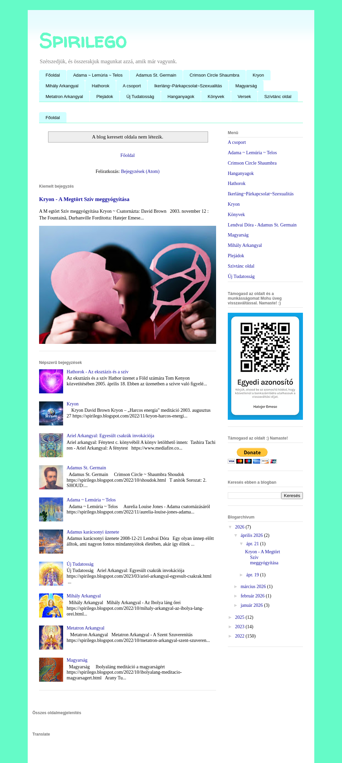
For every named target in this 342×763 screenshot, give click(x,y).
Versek (244, 96)
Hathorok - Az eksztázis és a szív (98, 371)
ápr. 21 (253, 543)
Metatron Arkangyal (64, 96)
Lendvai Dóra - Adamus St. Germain (262, 224)
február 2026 (253, 595)
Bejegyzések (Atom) (140, 171)
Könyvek (216, 96)
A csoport (132, 85)
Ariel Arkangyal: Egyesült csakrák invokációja (110, 435)
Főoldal (53, 75)
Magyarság (246, 85)
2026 (240, 527)
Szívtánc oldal (277, 96)
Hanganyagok (181, 96)
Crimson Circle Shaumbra (214, 75)
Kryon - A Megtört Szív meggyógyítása (84, 199)
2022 (240, 636)
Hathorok (101, 85)
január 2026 (252, 605)
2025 (240, 617)
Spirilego (82, 40)
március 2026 (253, 586)
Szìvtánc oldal (241, 266)
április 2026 (252, 535)
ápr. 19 (253, 574)
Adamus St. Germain (156, 75)
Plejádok (105, 96)
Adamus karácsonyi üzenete (93, 532)
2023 (240, 626)
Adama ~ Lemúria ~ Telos (98, 75)
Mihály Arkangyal (62, 85)
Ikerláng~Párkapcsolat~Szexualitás (188, 85)
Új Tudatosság (140, 96)
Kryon (258, 75)
